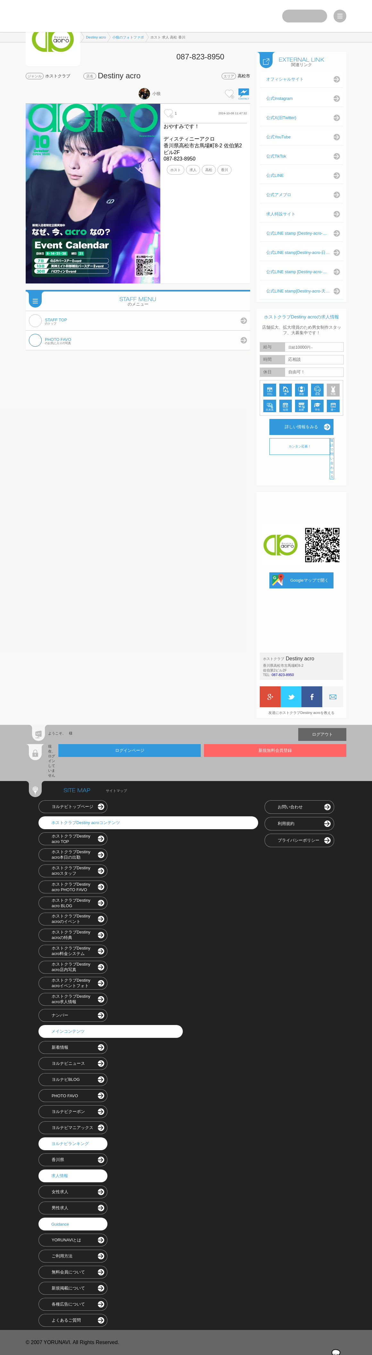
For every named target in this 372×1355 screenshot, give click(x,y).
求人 (193, 170)
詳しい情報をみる (301, 426)
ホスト (175, 170)
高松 (208, 170)
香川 (224, 170)
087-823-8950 (283, 675)
